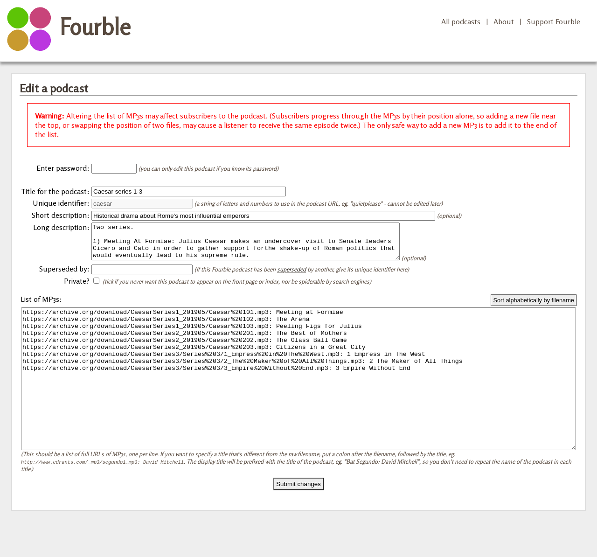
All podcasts (460, 21)
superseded (291, 276)
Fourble (95, 26)
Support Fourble (553, 21)
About (503, 21)
